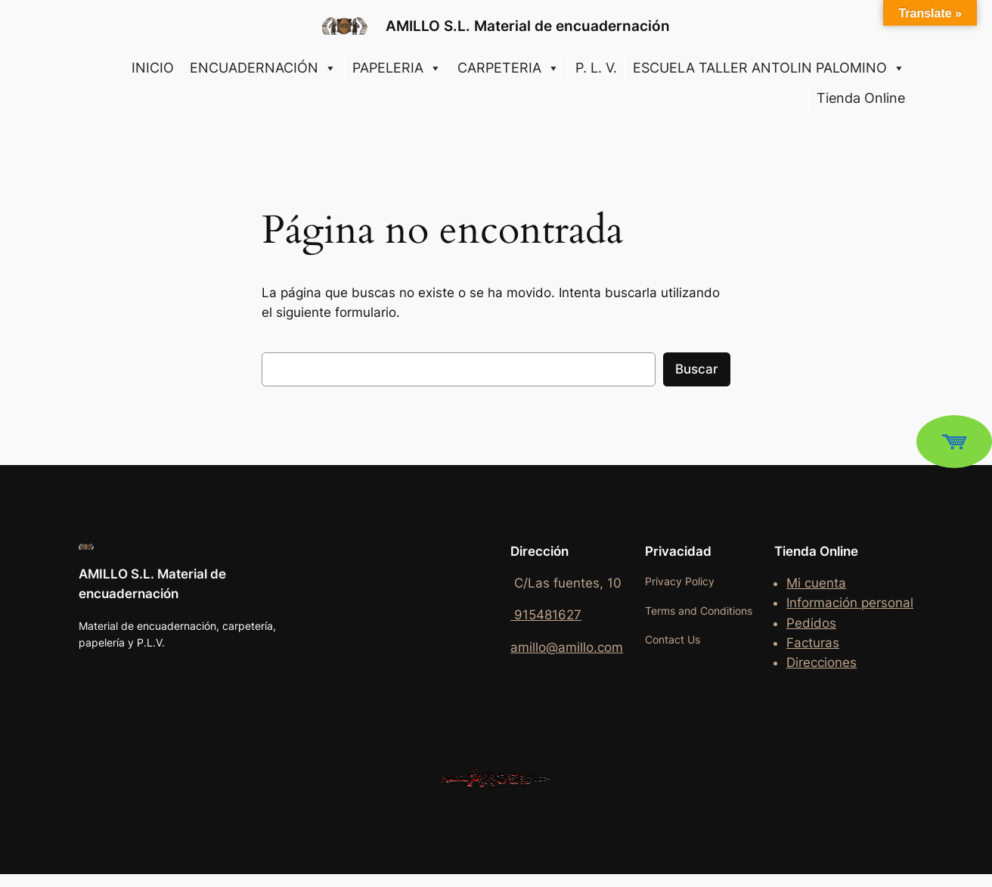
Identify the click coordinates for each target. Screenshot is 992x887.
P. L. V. (596, 68)
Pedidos (811, 623)
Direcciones (821, 662)
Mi (795, 583)
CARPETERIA (508, 68)
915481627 (545, 614)
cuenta (825, 583)
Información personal (849, 602)
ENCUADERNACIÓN (263, 68)
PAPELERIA (397, 68)
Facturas (812, 642)
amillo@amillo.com (566, 647)
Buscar (696, 369)
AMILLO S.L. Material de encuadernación (528, 26)
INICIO (153, 68)
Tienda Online (861, 98)
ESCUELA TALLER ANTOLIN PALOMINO (769, 68)
